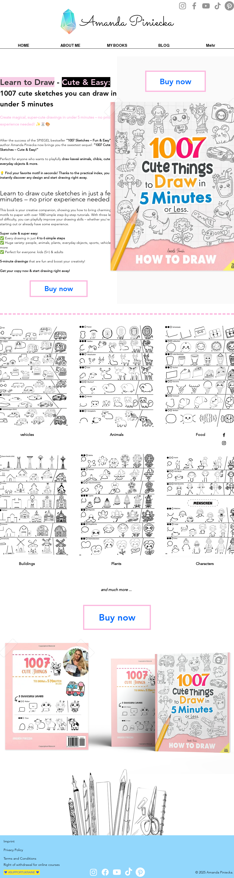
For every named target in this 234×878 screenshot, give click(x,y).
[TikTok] (217, 5)
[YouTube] (206, 5)
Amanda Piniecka (126, 22)
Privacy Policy (14, 850)
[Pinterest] (229, 5)
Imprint (9, 841)
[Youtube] (117, 872)
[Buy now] (59, 288)
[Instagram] (182, 5)
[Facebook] (194, 5)
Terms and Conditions (20, 858)
